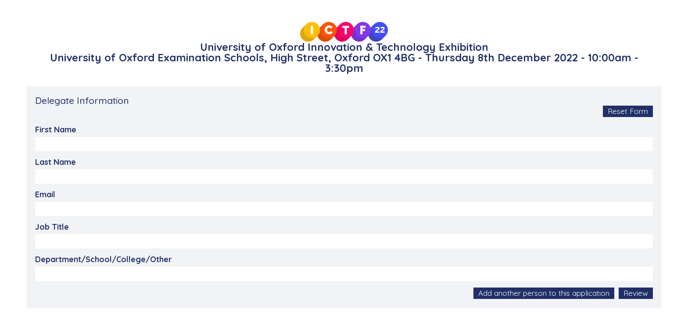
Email (45, 194)
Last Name (55, 162)
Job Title (52, 227)
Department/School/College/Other (103, 259)
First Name (55, 129)
